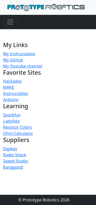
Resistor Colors (17, 127)
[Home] (46, 7)
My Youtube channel (22, 66)
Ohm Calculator (18, 133)
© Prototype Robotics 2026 (44, 200)
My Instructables (19, 54)
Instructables (15, 93)
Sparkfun (11, 115)
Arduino (10, 99)
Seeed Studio (15, 161)
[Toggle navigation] (10, 22)
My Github (13, 60)
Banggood (13, 167)
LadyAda (11, 121)
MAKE (8, 87)
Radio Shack (14, 155)
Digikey (10, 149)
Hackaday (12, 81)
